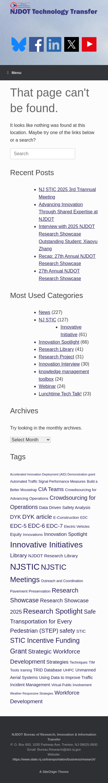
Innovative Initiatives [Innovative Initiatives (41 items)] (46, 544)
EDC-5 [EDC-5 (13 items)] (18, 526)
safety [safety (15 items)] (67, 630)
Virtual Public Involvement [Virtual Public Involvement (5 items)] (71, 685)
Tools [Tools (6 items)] (14, 670)
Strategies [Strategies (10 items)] (57, 662)
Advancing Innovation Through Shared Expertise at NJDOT (68, 212)
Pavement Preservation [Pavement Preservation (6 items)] (30, 591)
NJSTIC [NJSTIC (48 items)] (25, 566)
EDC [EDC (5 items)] (84, 518)
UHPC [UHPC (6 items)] (68, 670)
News (44, 312)
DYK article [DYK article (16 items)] (37, 516)
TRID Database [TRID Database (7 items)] (47, 670)
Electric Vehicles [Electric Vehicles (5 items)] (77, 527)
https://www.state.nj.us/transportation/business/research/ (54, 759)
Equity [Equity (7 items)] (16, 534)
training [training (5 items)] (26, 670)
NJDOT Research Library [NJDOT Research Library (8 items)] (53, 555)
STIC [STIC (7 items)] (81, 631)
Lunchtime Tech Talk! (60, 393)
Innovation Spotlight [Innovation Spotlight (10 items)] (65, 534)
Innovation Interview (59, 364)
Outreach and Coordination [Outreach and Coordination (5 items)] (62, 581)
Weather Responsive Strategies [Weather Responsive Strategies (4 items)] (31, 693)
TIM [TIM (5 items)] (92, 662)
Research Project (56, 356)
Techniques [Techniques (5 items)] (79, 662)
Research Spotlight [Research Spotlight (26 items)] (52, 611)
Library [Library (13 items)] (18, 555)
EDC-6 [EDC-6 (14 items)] (36, 526)
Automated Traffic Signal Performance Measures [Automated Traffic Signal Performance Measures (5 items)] (48, 482)
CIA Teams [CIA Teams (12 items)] (51, 489)
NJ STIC (47, 319)
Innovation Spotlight (59, 342)
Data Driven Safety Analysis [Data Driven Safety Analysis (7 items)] (64, 507)
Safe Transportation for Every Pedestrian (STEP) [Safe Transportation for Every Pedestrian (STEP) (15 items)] (53, 621)
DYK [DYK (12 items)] (15, 517)
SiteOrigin (50, 771)
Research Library (56, 349)
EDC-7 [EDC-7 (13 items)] (54, 526)
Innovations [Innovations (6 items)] (33, 534)
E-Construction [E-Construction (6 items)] (66, 517)
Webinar (47, 386)
